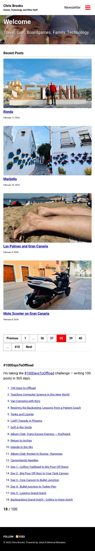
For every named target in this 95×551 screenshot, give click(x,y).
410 (17, 347)
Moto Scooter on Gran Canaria (26, 314)
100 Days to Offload (23, 388)
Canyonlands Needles (24, 460)
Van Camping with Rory (25, 401)
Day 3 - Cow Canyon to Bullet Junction (35, 480)
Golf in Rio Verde (21, 427)
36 (42, 338)
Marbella (10, 179)
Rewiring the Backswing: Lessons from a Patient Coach (46, 407)
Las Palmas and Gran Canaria (25, 246)
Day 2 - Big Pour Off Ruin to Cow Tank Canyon (40, 473)
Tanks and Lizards (22, 414)
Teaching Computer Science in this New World (40, 394)
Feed (20, 536)
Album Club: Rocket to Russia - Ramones (36, 453)
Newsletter (72, 7)
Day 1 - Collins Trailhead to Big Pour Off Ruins (39, 466)
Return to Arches (21, 440)
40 (80, 338)
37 (52, 338)
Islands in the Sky (22, 447)
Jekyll (41, 542)
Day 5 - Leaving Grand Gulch (28, 493)
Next (29, 347)
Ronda (8, 112)
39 (71, 338)
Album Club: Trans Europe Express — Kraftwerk (40, 434)
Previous (12, 338)
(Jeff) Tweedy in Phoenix (26, 420)
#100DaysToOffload (39, 373)
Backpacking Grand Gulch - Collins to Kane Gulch (42, 499)
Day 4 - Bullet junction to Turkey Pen (33, 486)
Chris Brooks (20, 8)
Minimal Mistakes (56, 542)
